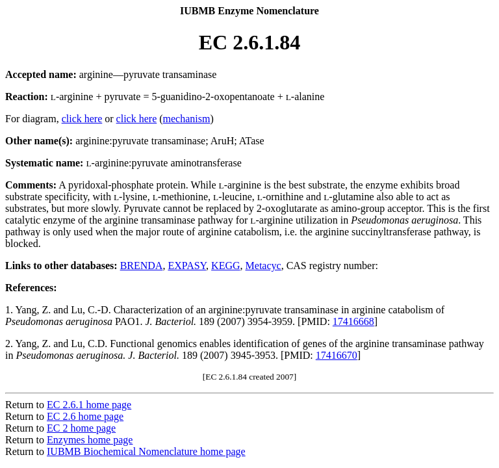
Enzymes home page (90, 439)
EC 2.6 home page (85, 416)
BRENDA (141, 265)
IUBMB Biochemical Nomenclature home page (146, 451)
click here (82, 118)
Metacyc (263, 265)
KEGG (225, 265)
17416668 (353, 321)
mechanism (187, 118)
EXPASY (187, 265)
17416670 (336, 355)
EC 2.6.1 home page (89, 404)
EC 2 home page (81, 428)
